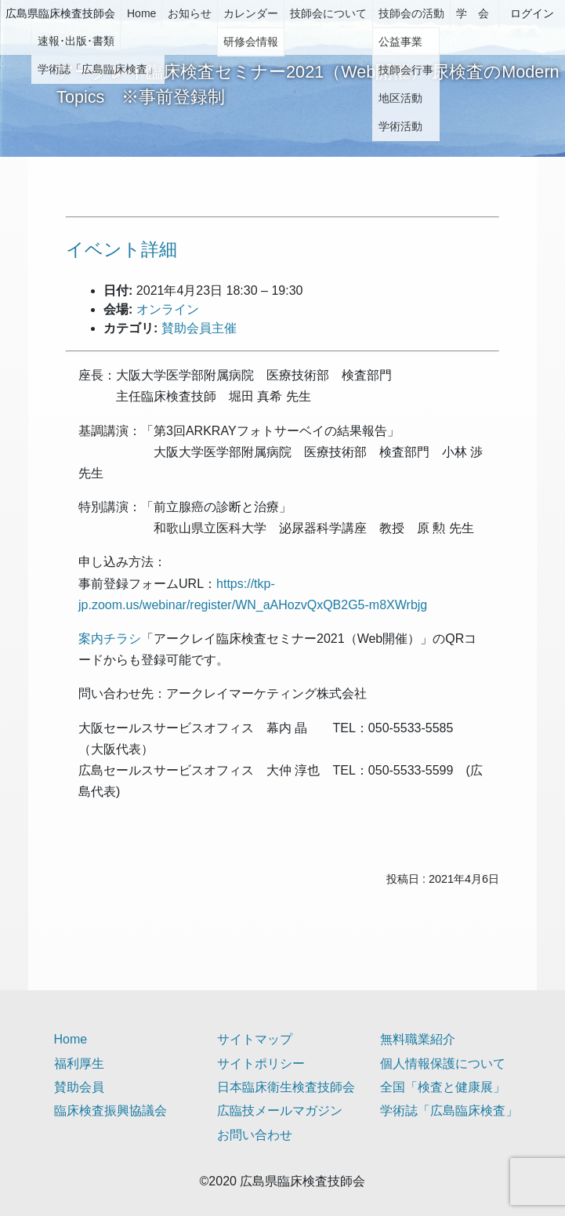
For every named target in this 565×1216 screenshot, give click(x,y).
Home (141, 13)
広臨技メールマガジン (279, 1110)
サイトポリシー (261, 1063)
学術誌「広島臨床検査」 (449, 1110)
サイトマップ (254, 1039)
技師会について (328, 13)
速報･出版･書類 (76, 40)
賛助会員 (79, 1087)
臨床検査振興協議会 (110, 1110)
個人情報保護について (442, 1063)
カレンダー (250, 13)
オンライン (167, 309)
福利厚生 (79, 1063)
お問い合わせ (254, 1135)
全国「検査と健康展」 (442, 1087)
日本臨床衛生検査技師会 (286, 1087)
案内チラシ (109, 638)
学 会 (472, 13)
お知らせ (190, 13)
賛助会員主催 (199, 328)
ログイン (532, 13)
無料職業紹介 (417, 1039)
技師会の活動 (411, 13)
